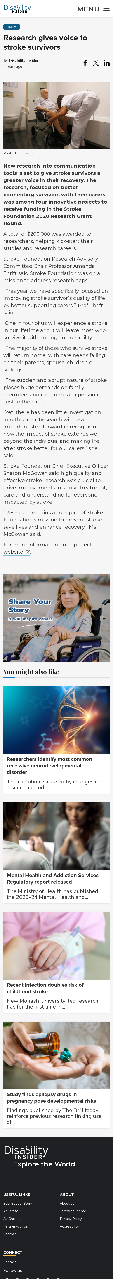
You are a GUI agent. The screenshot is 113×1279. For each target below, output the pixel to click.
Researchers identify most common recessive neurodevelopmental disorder (49, 766)
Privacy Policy (71, 1219)
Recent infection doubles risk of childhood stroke (45, 988)
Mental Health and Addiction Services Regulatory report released (53, 878)
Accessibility (69, 1226)
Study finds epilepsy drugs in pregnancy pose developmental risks (51, 1097)
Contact (9, 1262)
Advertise (10, 1211)
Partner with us (15, 1226)
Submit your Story (17, 1203)
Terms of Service (73, 1211)
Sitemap (10, 1234)
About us (67, 1203)
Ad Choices (12, 1219)
